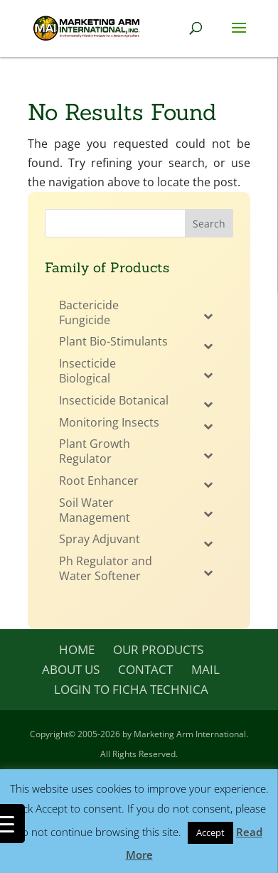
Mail (205, 669)
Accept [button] (210, 832)
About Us (71, 669)
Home (77, 649)
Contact (145, 669)
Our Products (158, 649)
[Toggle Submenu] (208, 316)
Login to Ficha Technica (131, 689)
